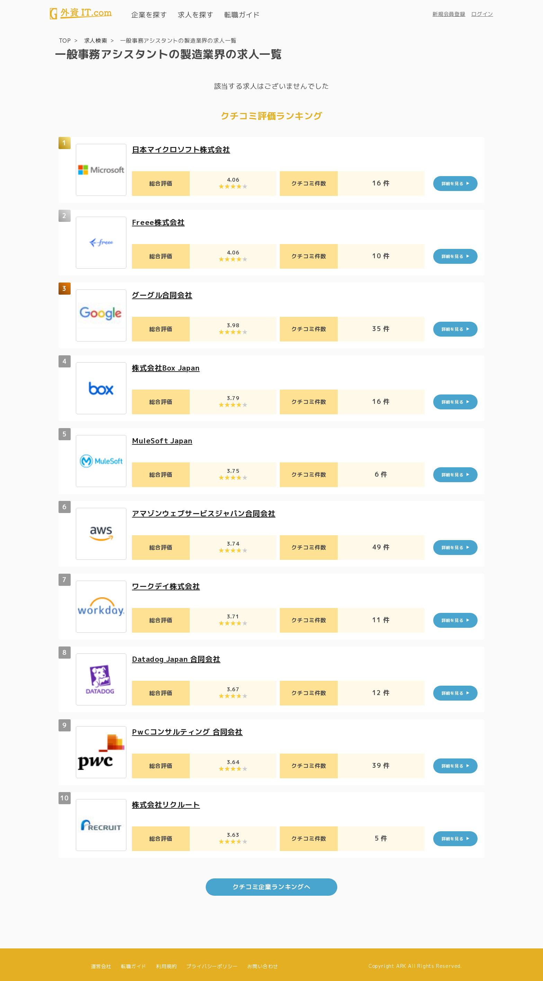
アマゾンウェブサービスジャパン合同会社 (207, 512)
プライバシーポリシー (212, 963)
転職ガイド (242, 14)
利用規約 (166, 963)
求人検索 (95, 40)
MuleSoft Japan (164, 440)
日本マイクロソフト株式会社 (183, 149)
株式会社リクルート (167, 804)
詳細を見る (453, 183)
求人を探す (196, 14)
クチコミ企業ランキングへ (271, 883)
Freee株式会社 (159, 221)
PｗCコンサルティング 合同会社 (190, 731)
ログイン (482, 14)
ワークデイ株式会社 (167, 585)
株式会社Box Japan (168, 367)
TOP (65, 40)
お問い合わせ (262, 963)
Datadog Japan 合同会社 (179, 658)
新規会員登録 (449, 14)
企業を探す (149, 14)
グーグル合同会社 (163, 294)
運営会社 (101, 963)
